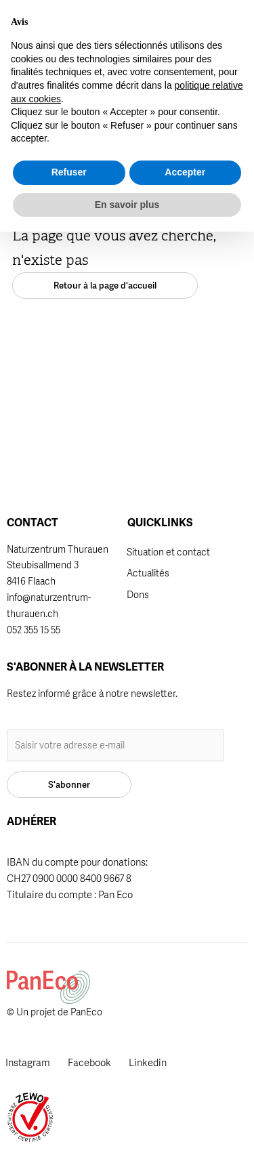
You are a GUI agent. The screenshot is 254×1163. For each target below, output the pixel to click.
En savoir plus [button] (127, 1135)
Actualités (148, 573)
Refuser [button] (69, 1103)
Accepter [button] (185, 1103)
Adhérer (130, 20)
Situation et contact (168, 552)
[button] (165, 25)
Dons (138, 595)
